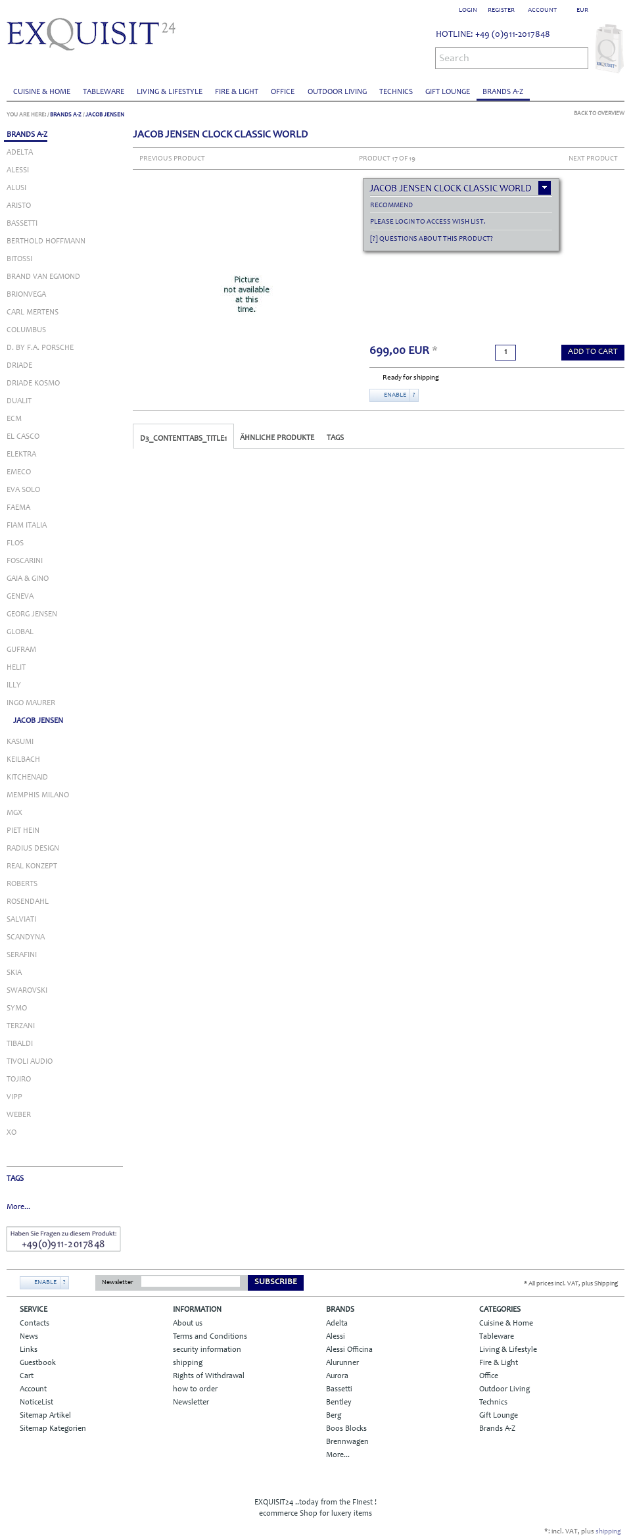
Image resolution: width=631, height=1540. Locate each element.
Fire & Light (236, 92)
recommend (391, 205)
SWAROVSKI (27, 991)
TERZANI (21, 1026)
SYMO (17, 1008)
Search (454, 58)
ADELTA (20, 153)
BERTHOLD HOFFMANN (46, 241)
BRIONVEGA (26, 295)
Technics (396, 92)
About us (187, 1324)
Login (468, 10)
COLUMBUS (26, 330)
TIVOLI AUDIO (30, 1062)
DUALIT (19, 401)
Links (28, 1350)
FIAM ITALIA (27, 526)
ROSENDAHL (28, 902)
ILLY (14, 685)
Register (501, 10)
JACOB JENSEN (104, 115)
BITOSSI (19, 259)
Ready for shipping (411, 378)
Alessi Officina (349, 1350)
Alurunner (342, 1363)
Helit (16, 668)
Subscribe (275, 1282)
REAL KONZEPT (32, 866)
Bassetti (339, 1389)
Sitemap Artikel (45, 1416)
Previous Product (172, 158)
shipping (187, 1363)
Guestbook (38, 1363)
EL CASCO (23, 437)
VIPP (14, 1097)
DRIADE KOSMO (33, 383)
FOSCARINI (25, 561)
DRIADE (19, 366)
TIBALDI (20, 1044)
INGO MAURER (31, 703)
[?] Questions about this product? (431, 239)
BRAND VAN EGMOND (43, 277)
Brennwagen (347, 1442)
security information (207, 1350)
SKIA (14, 973)
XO (11, 1133)
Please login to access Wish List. (428, 222)
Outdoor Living (337, 92)
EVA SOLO (23, 490)
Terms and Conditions (210, 1337)
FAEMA (18, 508)
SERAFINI (22, 955)
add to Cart (593, 352)
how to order (195, 1389)
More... (18, 1207)
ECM (14, 419)
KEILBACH (23, 760)
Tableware (103, 92)
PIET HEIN (23, 831)
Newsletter (117, 1282)
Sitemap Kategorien (53, 1429)
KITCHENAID (27, 778)
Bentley (339, 1402)
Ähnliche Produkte (277, 438)
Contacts (34, 1324)
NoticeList (36, 1402)
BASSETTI (22, 224)
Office (282, 92)
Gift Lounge (447, 92)
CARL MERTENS (32, 312)
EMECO (19, 472)
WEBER (19, 1115)
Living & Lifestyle (169, 92)
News (29, 1337)
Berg (333, 1416)
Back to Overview (599, 113)
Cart (27, 1376)
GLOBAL (20, 632)
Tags (335, 438)
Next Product (593, 158)
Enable (395, 395)
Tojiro (19, 1079)
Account (33, 1389)
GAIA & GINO (28, 579)
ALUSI (16, 188)
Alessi (335, 1337)
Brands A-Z (502, 92)
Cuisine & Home (41, 92)
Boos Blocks (346, 1429)
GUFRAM (21, 650)
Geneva (20, 597)
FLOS (15, 543)
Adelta (337, 1324)
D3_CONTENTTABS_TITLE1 (183, 439)
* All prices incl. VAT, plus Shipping (571, 1284)
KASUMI (20, 742)
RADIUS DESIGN (33, 849)
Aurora (337, 1376)
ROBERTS (22, 884)
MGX (14, 813)
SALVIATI (21, 920)
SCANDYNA (26, 937)
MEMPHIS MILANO (38, 795)
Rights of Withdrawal (209, 1376)
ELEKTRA (21, 455)
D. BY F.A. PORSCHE (40, 348)
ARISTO (19, 206)
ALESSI (18, 170)
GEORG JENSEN (32, 614)
